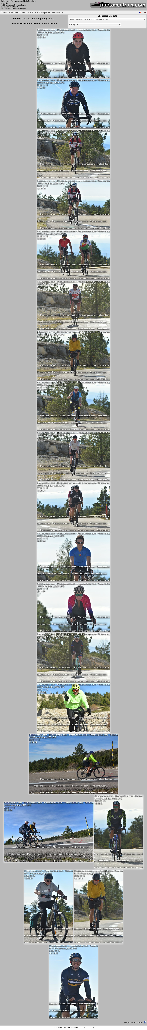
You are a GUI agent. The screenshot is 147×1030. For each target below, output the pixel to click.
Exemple (43, 12)
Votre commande (55, 12)
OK (93, 1028)
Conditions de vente (9, 12)
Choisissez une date (107, 16)
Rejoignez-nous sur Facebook (135, 1022)
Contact (23, 12)
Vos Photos (33, 12)
